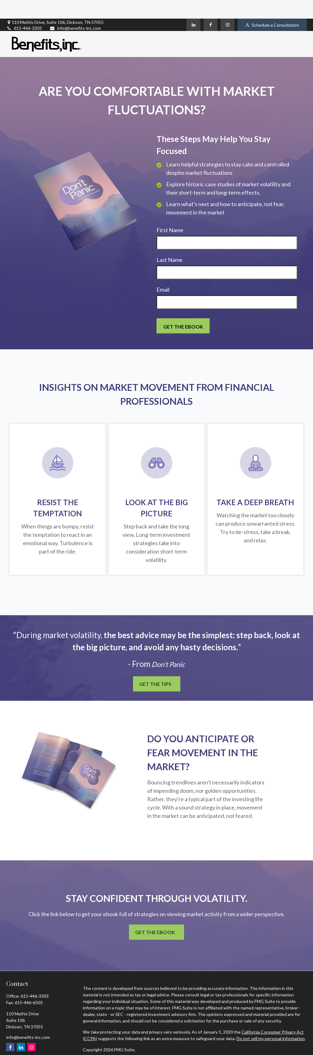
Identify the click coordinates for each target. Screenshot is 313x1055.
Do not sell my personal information (271, 1019)
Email (162, 270)
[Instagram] (227, 6)
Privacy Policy (96, 1042)
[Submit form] (183, 307)
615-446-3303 (24, 9)
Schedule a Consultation (272, 6)
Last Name (169, 241)
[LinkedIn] (193, 6)
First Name (169, 211)
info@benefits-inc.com (75, 9)
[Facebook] (210, 6)
